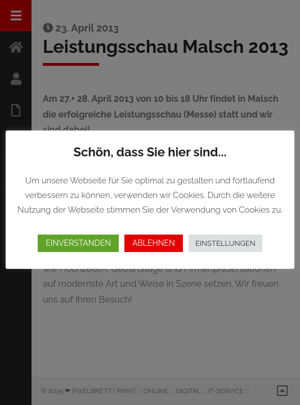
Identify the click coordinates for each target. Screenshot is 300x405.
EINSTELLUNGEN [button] (225, 243)
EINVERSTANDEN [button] (78, 243)
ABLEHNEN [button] (153, 243)
